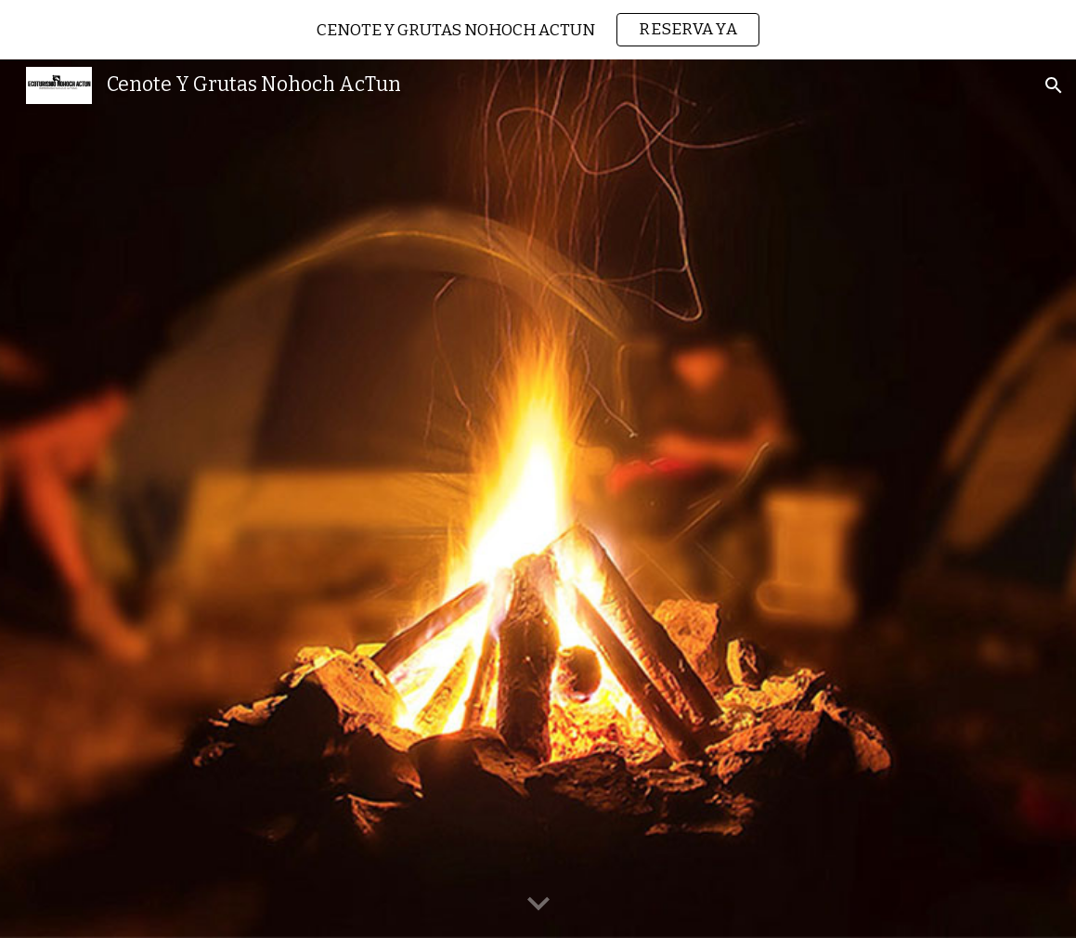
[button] (1053, 85)
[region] (538, 29)
